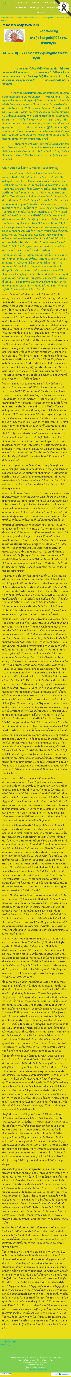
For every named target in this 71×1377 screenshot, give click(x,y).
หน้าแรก (4, 18)
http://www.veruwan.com (38, 1369)
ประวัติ (10, 18)
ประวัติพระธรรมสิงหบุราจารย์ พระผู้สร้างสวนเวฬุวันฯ (33, 18)
